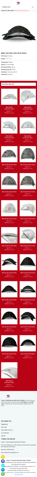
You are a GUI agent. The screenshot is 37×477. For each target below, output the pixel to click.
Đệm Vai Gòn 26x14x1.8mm (9, 164)
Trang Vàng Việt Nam (18, 474)
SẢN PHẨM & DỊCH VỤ (7, 430)
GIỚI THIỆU (4, 427)
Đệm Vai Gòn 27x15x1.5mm (9, 218)
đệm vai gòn (10, 10)
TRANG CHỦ (6, 7)
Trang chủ (3, 10)
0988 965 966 (10, 449)
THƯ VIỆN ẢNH (5, 433)
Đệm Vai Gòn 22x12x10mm (9, 326)
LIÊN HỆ (3, 436)
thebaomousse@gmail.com (12, 452)
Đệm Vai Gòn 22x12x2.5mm (9, 272)
